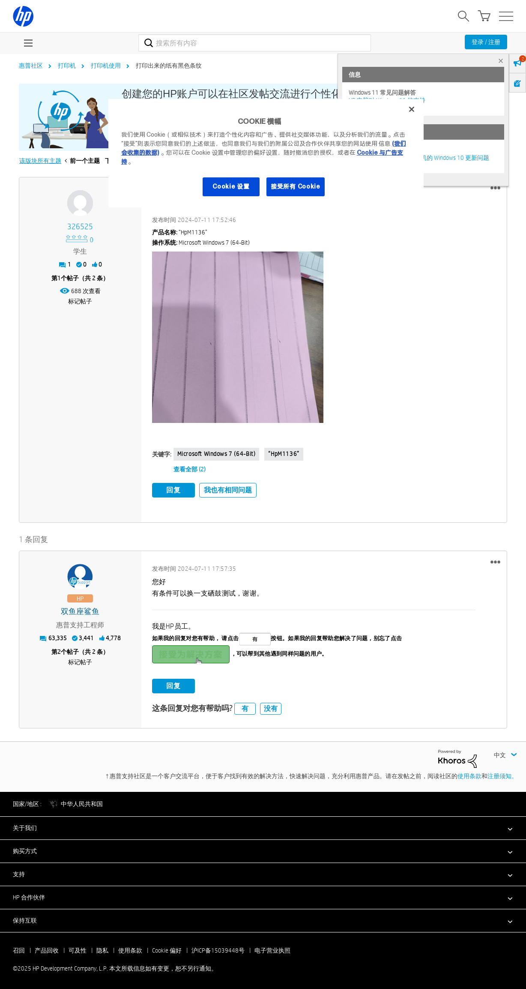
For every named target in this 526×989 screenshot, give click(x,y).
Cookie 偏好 (167, 949)
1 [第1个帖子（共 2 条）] (59, 278)
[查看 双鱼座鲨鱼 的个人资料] (80, 610)
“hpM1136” (283, 454)
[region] (266, 153)
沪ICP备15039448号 (218, 949)
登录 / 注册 (486, 42)
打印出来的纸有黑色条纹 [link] (169, 65)
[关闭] (411, 109)
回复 (173, 490)
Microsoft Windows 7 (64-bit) (216, 454)
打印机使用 (106, 65)
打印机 (67, 65)
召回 (19, 949)
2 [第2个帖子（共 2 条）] (59, 650)
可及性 (78, 949)
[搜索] (254, 42)
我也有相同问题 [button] (228, 490)
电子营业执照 (272, 949)
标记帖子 (80, 301)
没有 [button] (271, 706)
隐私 (102, 949)
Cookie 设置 (230, 186)
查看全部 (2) (189, 469)
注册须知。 (502, 775)
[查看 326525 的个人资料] (80, 227)
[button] (495, 188)
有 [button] (245, 706)
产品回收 (47, 949)
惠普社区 (31, 65)
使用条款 (469, 775)
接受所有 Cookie (295, 186)
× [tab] (500, 61)
